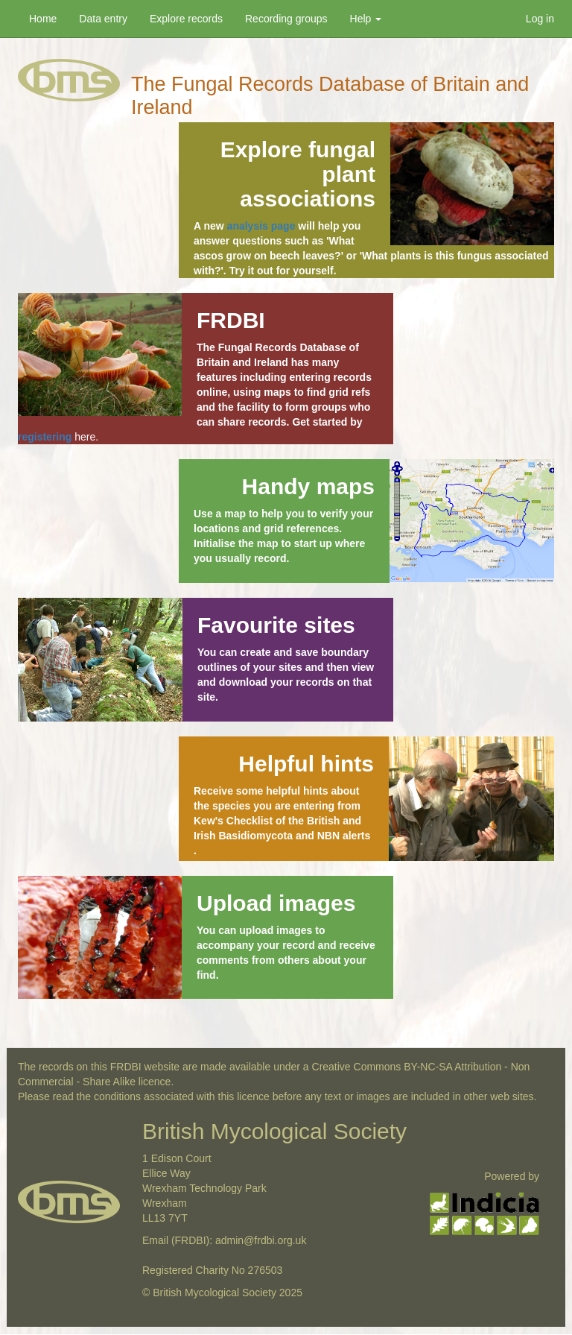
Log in (540, 19)
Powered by (511, 1176)
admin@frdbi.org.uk (260, 1240)
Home (43, 19)
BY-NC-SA (428, 1067)
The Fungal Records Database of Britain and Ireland (330, 86)
